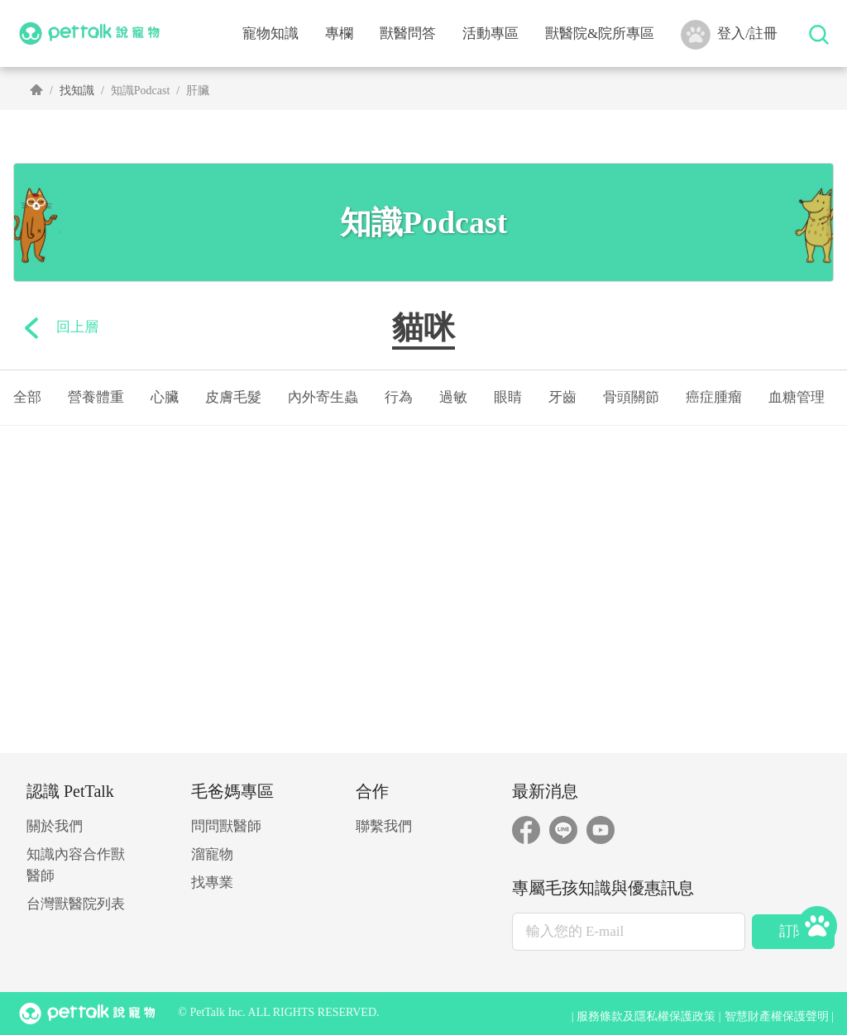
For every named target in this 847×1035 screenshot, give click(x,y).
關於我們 (54, 826)
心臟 (165, 397)
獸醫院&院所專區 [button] (599, 33)
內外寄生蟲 (323, 397)
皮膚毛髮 (233, 397)
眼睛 (508, 397)
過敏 (453, 397)
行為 (399, 397)
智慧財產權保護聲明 (777, 1016)
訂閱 (793, 931)
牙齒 (562, 397)
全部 (27, 397)
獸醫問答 (408, 33)
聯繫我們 (384, 826)
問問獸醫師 (226, 826)
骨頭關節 (631, 397)
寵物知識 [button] (270, 33)
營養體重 (96, 397)
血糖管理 (796, 397)
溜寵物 (212, 854)
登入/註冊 (729, 35)
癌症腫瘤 (714, 397)
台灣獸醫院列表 (75, 904)
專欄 (339, 33)
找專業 (212, 882)
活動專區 (490, 33)
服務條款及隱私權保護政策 (646, 1016)
